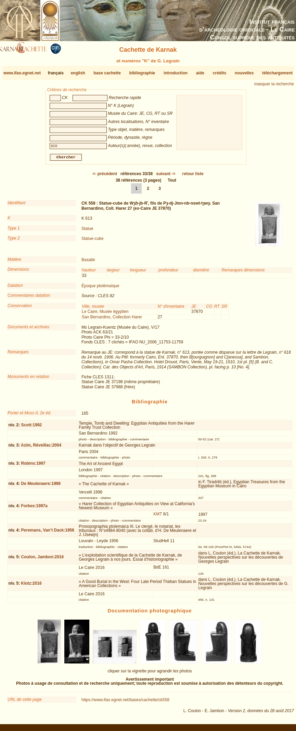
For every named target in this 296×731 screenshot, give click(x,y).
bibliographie (142, 73)
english (78, 73)
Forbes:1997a (34, 508)
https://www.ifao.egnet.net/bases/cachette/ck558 (125, 702)
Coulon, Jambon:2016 (42, 559)
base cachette (107, 73)
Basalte (88, 262)
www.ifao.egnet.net (22, 73)
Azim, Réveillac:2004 (41, 448)
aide (200, 73)
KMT (157, 516)
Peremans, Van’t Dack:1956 (47, 533)
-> (165, 176)
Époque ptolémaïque (100, 288)
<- (104, 176)
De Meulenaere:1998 (41, 486)
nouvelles (244, 73)
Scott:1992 (31, 427)
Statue (87, 231)
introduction (176, 73)
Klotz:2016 (31, 586)
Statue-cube (92, 241)
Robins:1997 (33, 466)
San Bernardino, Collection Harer (112, 319)
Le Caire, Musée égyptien (105, 314)
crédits (219, 73)
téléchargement (277, 73)
